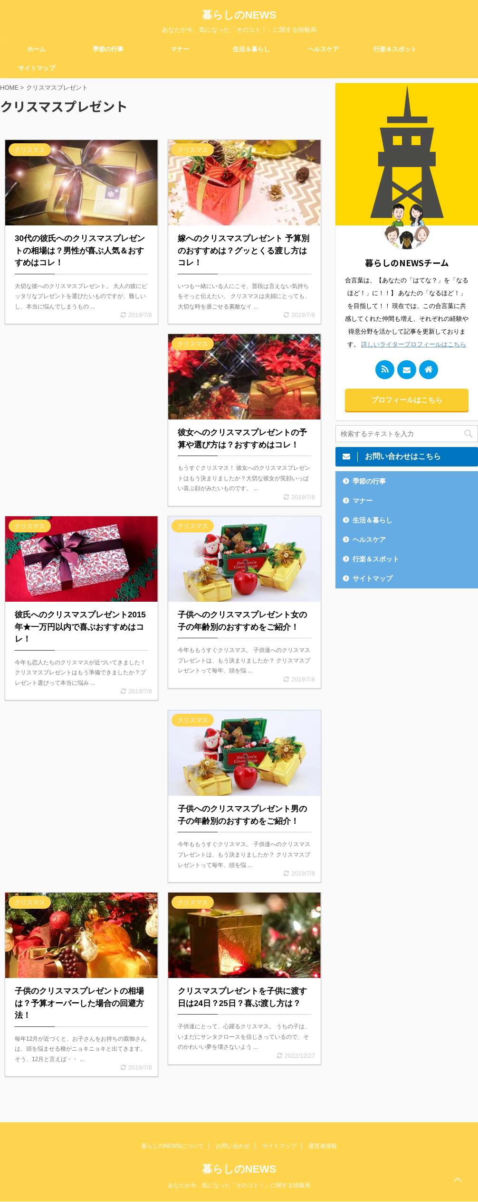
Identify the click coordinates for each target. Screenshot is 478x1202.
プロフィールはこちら (406, 400)
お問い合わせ (233, 1146)
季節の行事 (108, 49)
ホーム (36, 49)
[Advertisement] (81, 409)
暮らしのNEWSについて (172, 1146)
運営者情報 (322, 1146)
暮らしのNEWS (239, 15)
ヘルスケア (323, 49)
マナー (180, 49)
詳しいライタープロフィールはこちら (413, 344)
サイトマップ (36, 68)
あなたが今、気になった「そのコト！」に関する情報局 (239, 1185)
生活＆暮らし (251, 49)
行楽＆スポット (395, 49)
